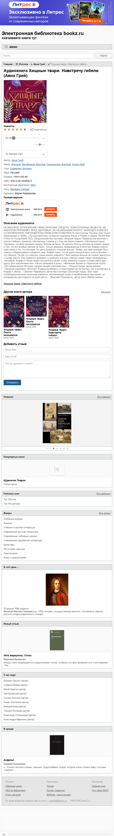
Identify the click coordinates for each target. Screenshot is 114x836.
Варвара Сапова (19, 189)
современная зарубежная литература (23, 540)
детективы (9, 544)
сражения (16, 168)
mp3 (33, 185)
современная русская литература (21, 532)
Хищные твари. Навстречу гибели (23, 283)
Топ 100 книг (10, 499)
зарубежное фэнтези (34, 164)
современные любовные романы (20, 536)
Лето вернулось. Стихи (18, 655)
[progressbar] (26, 138)
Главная (8, 64)
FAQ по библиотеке (15, 790)
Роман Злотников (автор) (16, 702)
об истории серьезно (14, 549)
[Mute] (30, 144)
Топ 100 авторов (12, 503)
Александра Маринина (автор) (19, 719)
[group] (25, 142)
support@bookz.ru (58, 800)
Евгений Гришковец (14, 764)
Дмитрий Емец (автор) (15, 706)
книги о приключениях (15, 557)
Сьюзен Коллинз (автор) (16, 698)
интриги (27, 168)
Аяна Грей (39, 64)
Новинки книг (99, 786)
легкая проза (10, 484)
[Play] (16, 144)
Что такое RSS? (100, 790)
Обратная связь (13, 786)
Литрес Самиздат (56, 790)
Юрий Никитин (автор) (15, 689)
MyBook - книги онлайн (59, 794)
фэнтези (8, 523)
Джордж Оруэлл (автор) (16, 680)
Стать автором (13, 794)
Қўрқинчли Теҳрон (15, 480)
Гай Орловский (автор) (15, 693)
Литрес (50, 786)
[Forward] (24, 145)
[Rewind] (9, 145)
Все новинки (103, 397)
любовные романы (13, 519)
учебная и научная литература (19, 527)
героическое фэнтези (58, 164)
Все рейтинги (103, 493)
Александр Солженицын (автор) (20, 715)
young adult (78, 164)
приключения (10, 553)
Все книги (105, 292)
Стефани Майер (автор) (16, 685)
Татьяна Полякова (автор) (17, 711)
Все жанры (104, 513)
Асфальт (9, 760)
